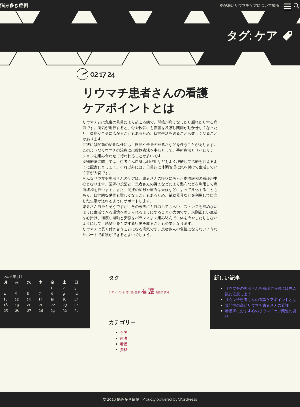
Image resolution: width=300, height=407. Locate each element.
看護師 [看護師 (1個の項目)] (159, 292)
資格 (124, 349)
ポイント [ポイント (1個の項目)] (120, 292)
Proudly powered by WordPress (169, 399)
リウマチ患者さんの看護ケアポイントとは (260, 299)
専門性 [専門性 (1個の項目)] (130, 292)
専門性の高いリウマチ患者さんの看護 (257, 305)
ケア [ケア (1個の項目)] (111, 292)
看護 (124, 344)
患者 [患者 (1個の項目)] (137, 292)
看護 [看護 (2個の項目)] (147, 291)
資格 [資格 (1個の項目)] (166, 292)
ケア (124, 333)
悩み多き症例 (128, 399)
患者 (124, 338)
